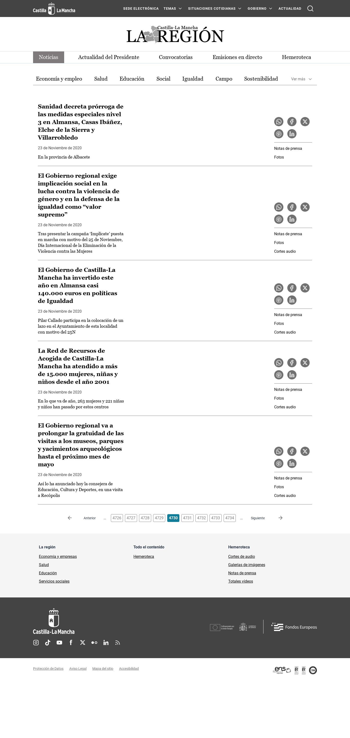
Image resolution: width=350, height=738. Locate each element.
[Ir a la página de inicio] (54, 8)
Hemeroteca (296, 57)
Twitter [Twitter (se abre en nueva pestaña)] (82, 643)
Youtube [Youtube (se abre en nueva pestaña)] (59, 643)
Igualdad (192, 79)
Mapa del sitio (102, 669)
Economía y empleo (59, 79)
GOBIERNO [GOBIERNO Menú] (257, 8)
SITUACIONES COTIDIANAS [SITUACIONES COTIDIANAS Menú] (212, 8)
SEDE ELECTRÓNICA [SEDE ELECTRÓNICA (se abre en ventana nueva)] (141, 8)
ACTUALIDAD (290, 8)
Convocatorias (176, 57)
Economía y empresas (58, 556)
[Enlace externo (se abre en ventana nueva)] (294, 670)
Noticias (48, 57)
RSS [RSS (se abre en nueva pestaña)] (117, 643)
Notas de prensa (288, 148)
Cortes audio (285, 251)
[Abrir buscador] (310, 8)
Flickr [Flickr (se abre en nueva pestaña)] (94, 643)
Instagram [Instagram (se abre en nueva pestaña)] (36, 643)
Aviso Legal (78, 669)
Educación (132, 79)
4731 (187, 518)
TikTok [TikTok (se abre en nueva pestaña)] (47, 643)
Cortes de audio (241, 556)
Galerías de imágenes (246, 564)
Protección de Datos (48, 669)
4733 (215, 518)
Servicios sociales (54, 581)
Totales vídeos (240, 581)
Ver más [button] (298, 79)
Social (163, 79)
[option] (59, 79)
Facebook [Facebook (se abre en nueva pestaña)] (71, 643)
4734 (229, 518)
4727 (131, 518)
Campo (224, 79)
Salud (101, 79)
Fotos (279, 157)
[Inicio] (99, 621)
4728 (145, 518)
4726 (117, 518)
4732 (201, 518)
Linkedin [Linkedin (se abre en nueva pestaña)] (106, 643)
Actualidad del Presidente (108, 57)
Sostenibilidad (261, 79)
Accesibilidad (129, 669)
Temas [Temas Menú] (170, 8)
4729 (159, 518)
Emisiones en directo (237, 57)
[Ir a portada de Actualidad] (175, 36)
